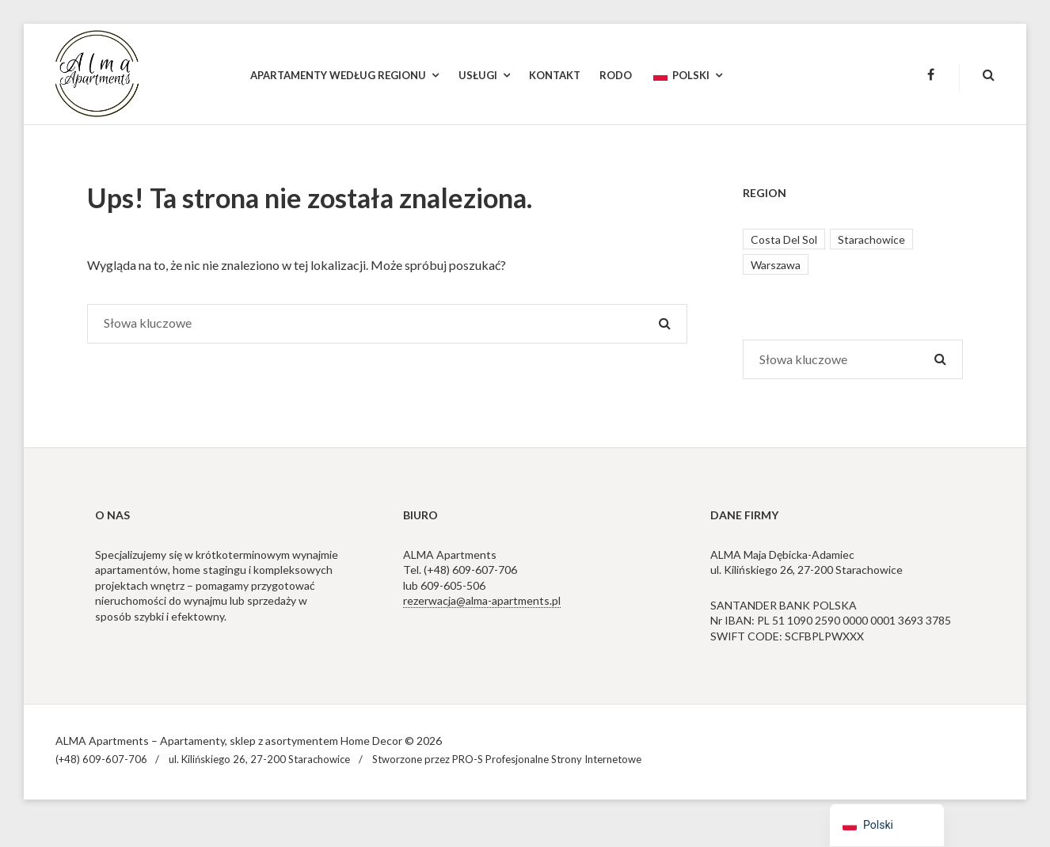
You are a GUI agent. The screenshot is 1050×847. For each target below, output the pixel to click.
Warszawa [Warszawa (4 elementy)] (776, 265)
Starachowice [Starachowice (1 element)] (871, 239)
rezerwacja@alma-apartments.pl (482, 600)
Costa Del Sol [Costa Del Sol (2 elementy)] (784, 239)
